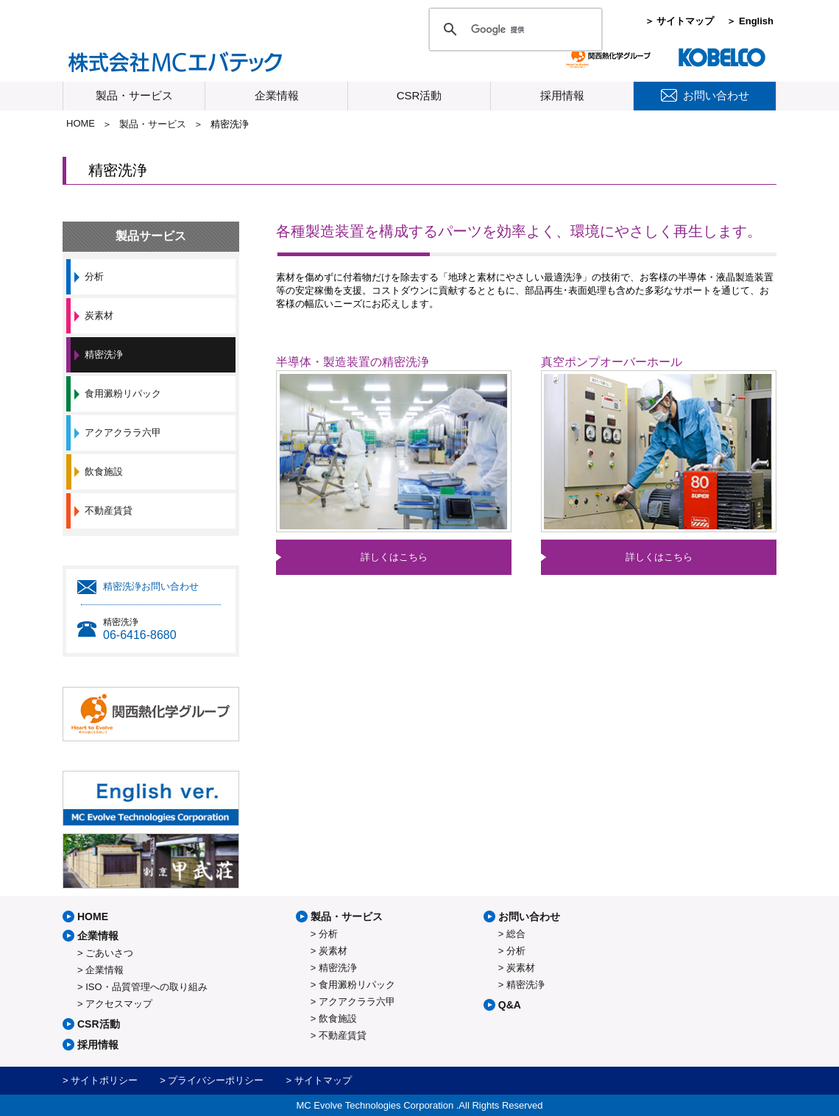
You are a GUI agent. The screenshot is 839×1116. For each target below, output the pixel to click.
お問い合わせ (529, 916)
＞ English (749, 21)
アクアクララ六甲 (123, 432)
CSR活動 (419, 95)
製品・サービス (134, 95)
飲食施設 (104, 471)
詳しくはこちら (394, 556)
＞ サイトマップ (680, 21)
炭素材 (99, 315)
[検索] (513, 29)
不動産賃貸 (108, 510)
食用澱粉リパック (123, 393)
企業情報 (277, 95)
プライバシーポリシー (215, 1080)
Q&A (509, 1005)
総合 (515, 933)
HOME (80, 123)
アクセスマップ (118, 1003)
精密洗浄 (104, 354)
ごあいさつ (109, 952)
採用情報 (562, 95)
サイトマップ (323, 1080)
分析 (94, 276)
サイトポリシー (104, 1080)
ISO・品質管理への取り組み (146, 986)
